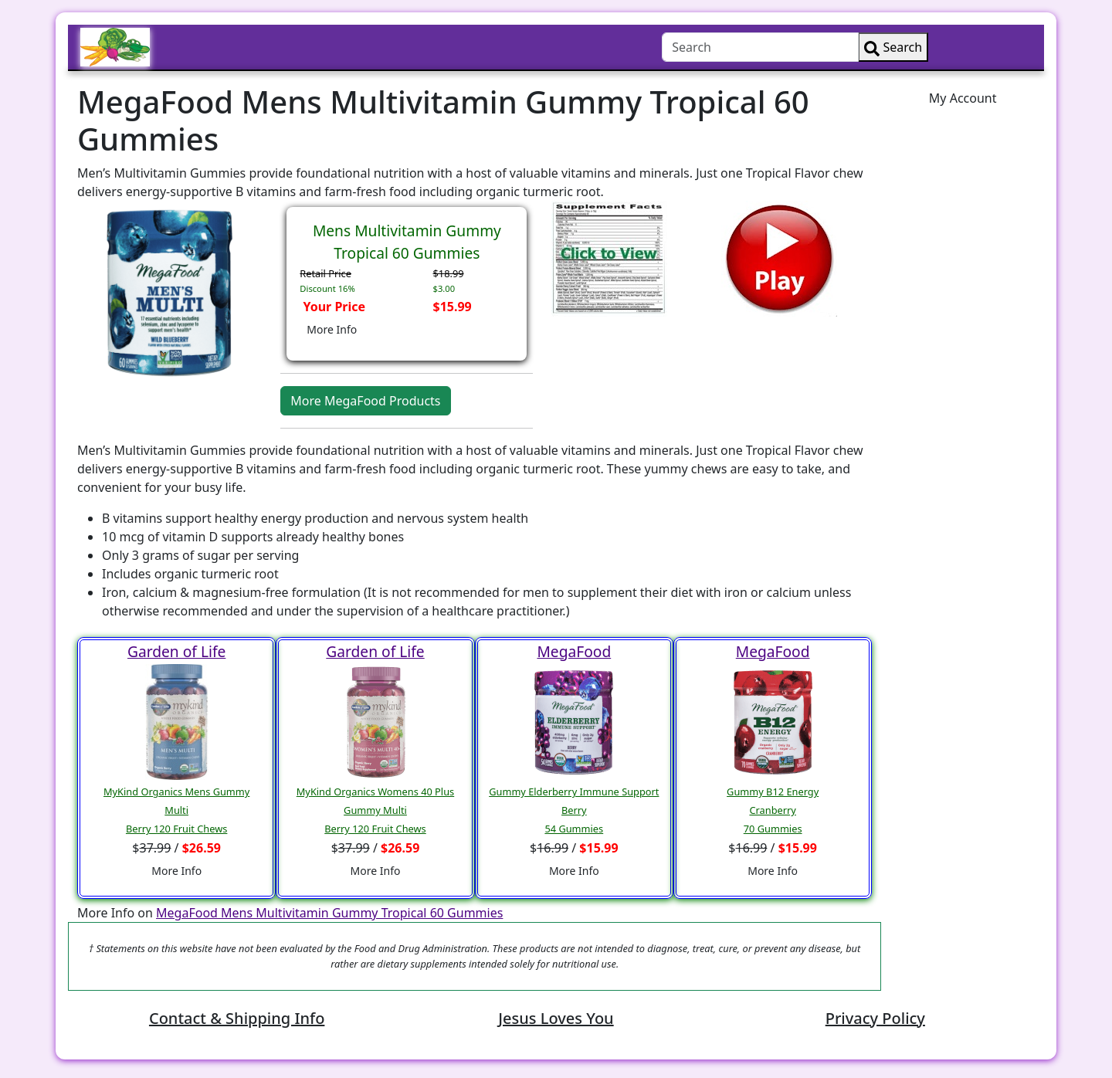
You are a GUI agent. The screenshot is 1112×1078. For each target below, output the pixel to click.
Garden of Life (176, 651)
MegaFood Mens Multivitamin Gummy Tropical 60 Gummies (329, 912)
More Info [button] (332, 329)
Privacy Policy (875, 1018)
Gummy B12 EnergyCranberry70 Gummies (773, 810)
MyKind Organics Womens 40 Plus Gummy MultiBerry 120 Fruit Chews (375, 810)
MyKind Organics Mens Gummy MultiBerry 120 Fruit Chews (176, 810)
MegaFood (574, 651)
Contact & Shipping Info (236, 1018)
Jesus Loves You (555, 1018)
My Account (963, 98)
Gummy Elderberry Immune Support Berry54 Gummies (574, 810)
